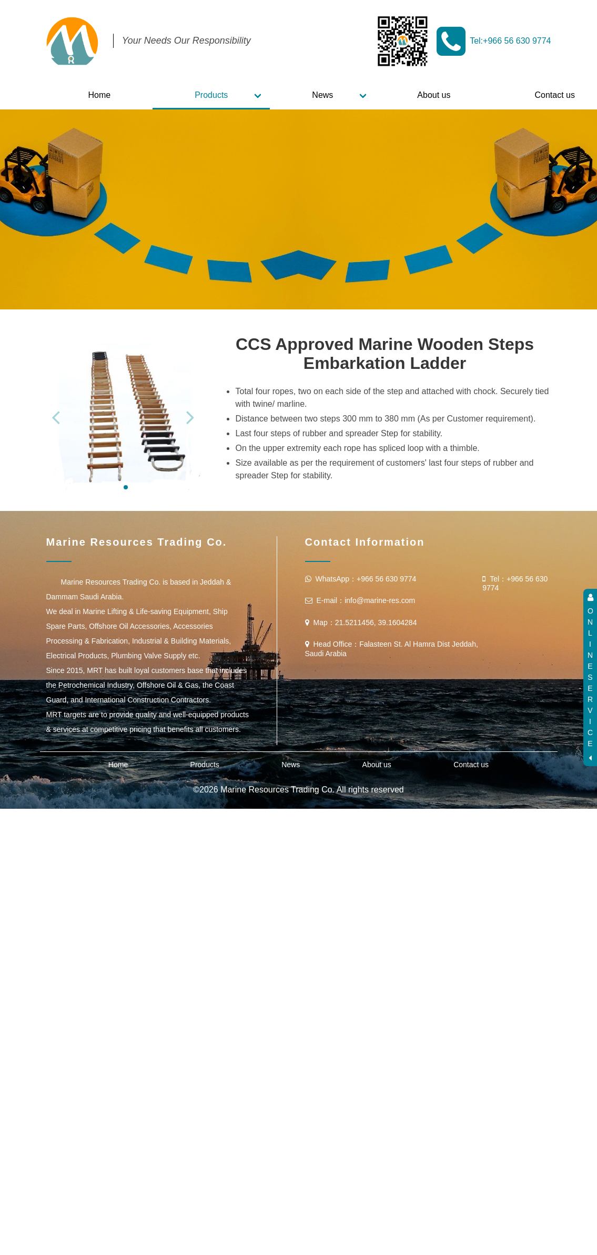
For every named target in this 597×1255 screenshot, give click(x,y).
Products (211, 95)
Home (99, 95)
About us (433, 95)
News (322, 95)
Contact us (471, 873)
